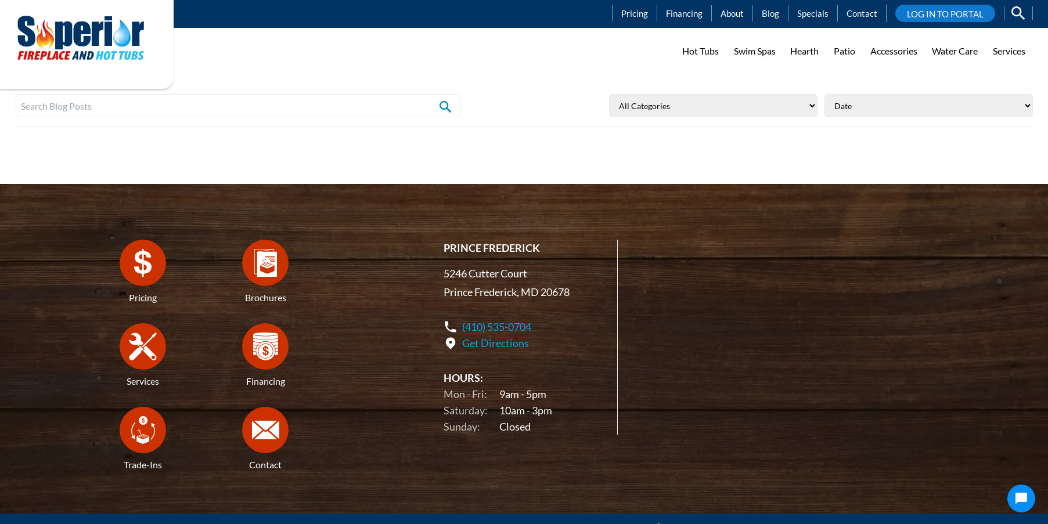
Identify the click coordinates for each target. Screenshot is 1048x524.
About (732, 13)
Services (1009, 50)
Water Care (955, 50)
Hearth (804, 50)
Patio (844, 50)
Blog (770, 13)
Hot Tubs (700, 50)
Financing (684, 13)
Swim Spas (755, 50)
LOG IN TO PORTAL (945, 14)
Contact (862, 13)
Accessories (893, 50)
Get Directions (495, 343)
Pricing (634, 13)
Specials (813, 13)
